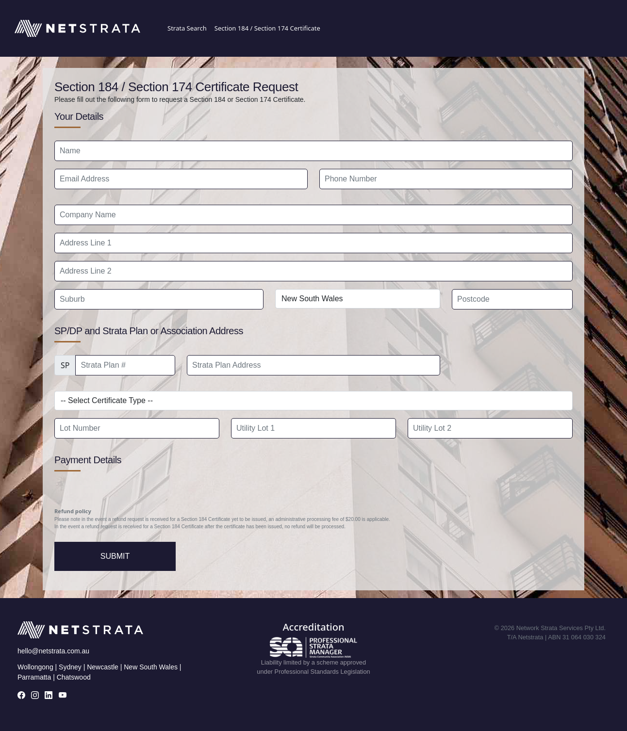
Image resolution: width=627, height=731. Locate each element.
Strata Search (187, 28)
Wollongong (35, 667)
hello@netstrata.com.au (53, 651)
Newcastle (102, 667)
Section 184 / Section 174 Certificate (267, 28)
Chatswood (74, 677)
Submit (115, 556)
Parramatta (34, 677)
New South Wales (151, 667)
